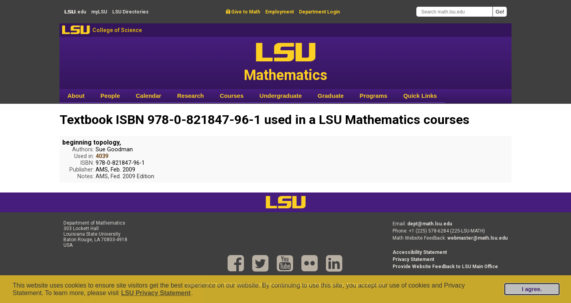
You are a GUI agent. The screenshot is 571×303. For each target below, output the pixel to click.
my (99, 12)
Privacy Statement (413, 259)
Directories (130, 12)
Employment (279, 12)
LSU (75, 30)
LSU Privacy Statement (155, 293)
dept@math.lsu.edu (429, 224)
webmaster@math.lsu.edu (477, 238)
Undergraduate (280, 95)
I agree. (532, 289)
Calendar (148, 95)
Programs (373, 95)
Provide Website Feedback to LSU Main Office (445, 266)
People (110, 95)
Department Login (319, 12)
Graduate (331, 95)
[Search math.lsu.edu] (454, 12)
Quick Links (420, 95)
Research (190, 95)
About (75, 95)
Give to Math (243, 12)
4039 (102, 156)
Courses (231, 95)
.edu (75, 12)
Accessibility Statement (420, 252)
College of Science (117, 30)
